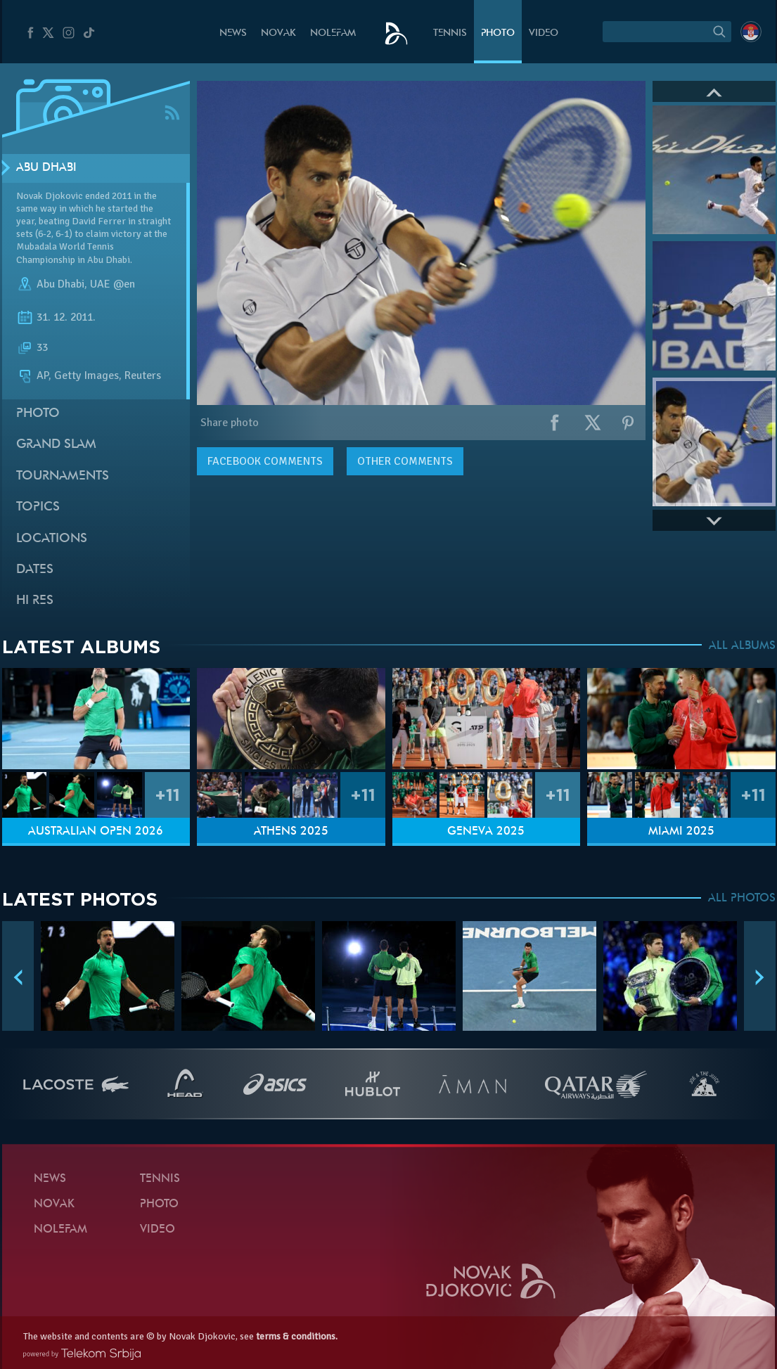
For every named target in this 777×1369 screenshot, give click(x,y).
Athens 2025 (291, 831)
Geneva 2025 (486, 831)
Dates (34, 570)
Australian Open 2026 (95, 831)
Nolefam (333, 33)
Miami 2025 (681, 831)
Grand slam (56, 444)
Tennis (450, 33)
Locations (51, 539)
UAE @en (112, 284)
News (233, 33)
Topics (38, 507)
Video (543, 33)
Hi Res (34, 601)
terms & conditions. (297, 1336)
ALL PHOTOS (742, 898)
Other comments (405, 461)
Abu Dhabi (46, 168)
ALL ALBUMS (742, 646)
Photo (498, 33)
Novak (278, 33)
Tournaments (62, 476)
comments (265, 461)
